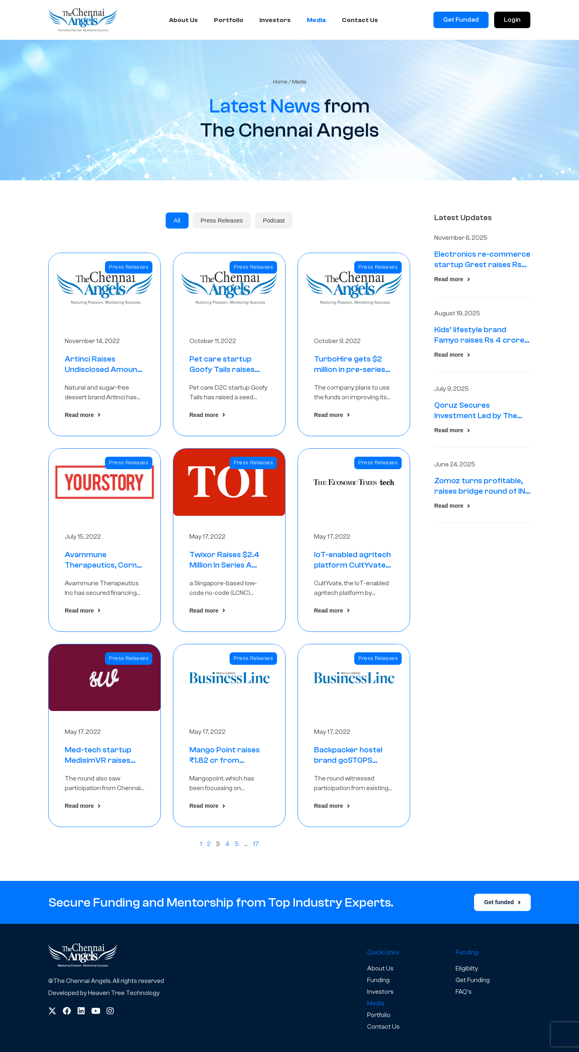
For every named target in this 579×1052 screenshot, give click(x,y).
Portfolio (228, 20)
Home (280, 82)
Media (316, 20)
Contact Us (360, 20)
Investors (275, 20)
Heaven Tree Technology (124, 993)
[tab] (177, 220)
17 (256, 844)
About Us (183, 20)
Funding (378, 980)
